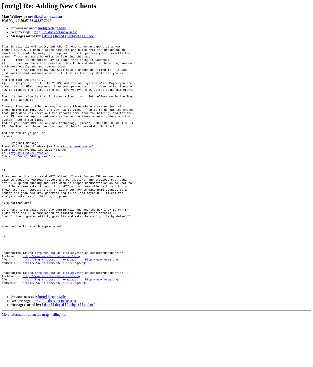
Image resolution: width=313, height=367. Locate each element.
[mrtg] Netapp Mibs (52, 28)
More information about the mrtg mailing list (34, 363)
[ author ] (88, 36)
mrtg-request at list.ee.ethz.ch (61, 295)
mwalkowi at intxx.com (45, 16)
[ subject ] (74, 36)
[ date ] (47, 36)
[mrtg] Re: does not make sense (54, 32)
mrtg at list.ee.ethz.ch (28, 175)
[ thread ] (59, 36)
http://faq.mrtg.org (39, 303)
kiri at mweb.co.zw (76, 167)
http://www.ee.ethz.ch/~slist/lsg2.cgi (55, 307)
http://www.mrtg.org (101, 303)
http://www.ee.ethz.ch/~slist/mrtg (51, 299)
